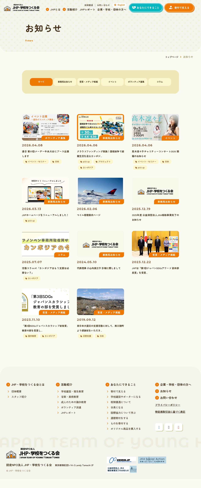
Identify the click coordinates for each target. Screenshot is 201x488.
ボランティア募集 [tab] (136, 82)
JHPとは (57, 10)
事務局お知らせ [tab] (65, 82)
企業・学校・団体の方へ (114, 10)
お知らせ (165, 400)
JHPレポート (90, 10)
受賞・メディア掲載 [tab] (88, 82)
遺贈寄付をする (119, 427)
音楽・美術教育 (70, 405)
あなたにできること (123, 393)
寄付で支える (118, 400)
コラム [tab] (159, 82)
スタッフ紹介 (19, 405)
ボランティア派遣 (71, 416)
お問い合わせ (105, 6)
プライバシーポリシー (167, 414)
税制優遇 (91, 6)
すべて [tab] (41, 82)
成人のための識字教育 (73, 411)
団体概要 (16, 400)
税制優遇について (121, 411)
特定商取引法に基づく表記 (170, 420)
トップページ (170, 57)
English (121, 5)
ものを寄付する (119, 432)
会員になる (117, 416)
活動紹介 (74, 10)
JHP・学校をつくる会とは (28, 393)
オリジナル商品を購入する (126, 437)
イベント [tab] (112, 82)
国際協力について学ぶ (123, 421)
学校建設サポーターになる (126, 405)
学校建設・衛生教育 (72, 400)
